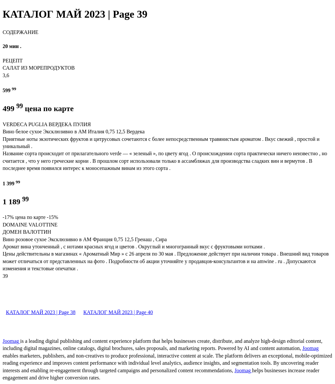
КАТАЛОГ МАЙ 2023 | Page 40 (118, 312)
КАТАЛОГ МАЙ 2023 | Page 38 (41, 312)
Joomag (11, 341)
